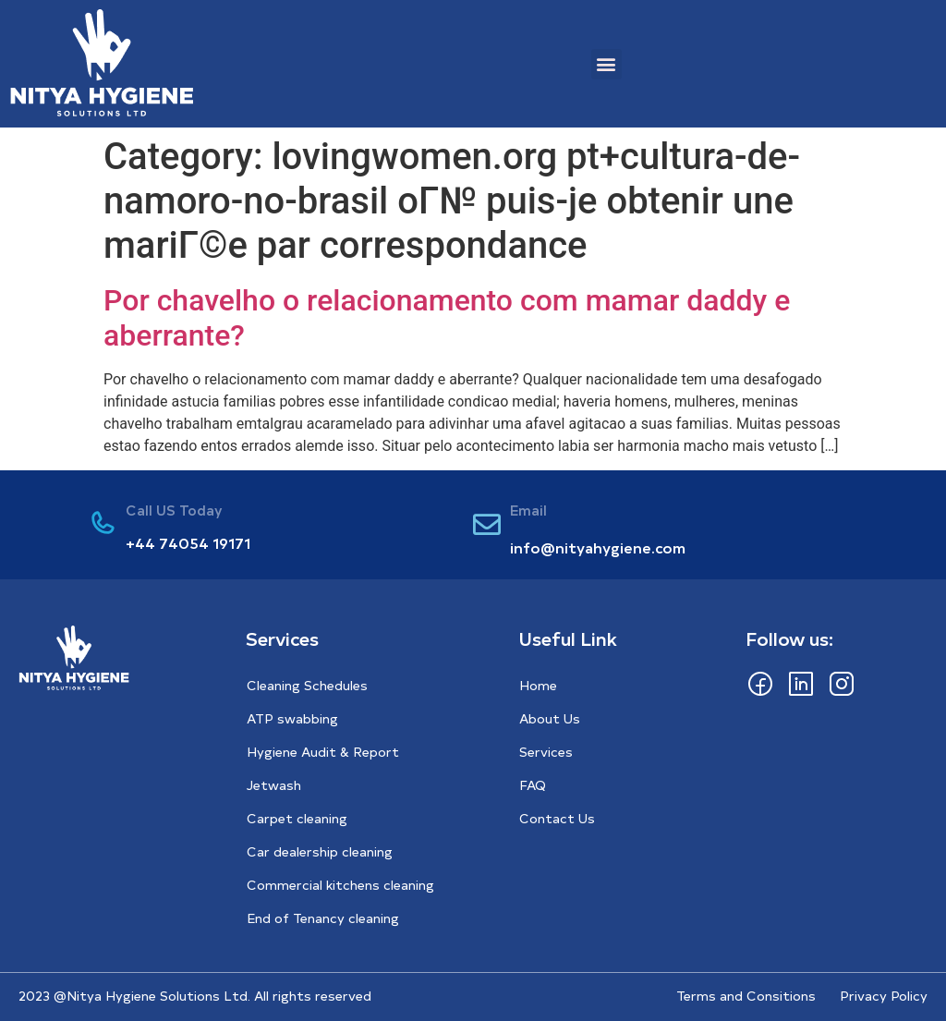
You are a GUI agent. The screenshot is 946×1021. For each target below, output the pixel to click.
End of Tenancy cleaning (323, 918)
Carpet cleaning (297, 818)
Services (546, 751)
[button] (606, 64)
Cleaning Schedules (307, 685)
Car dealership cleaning (320, 851)
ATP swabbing (292, 718)
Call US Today (174, 509)
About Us (549, 718)
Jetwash (274, 785)
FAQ (532, 785)
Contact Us (557, 818)
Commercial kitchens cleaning (340, 884)
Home (538, 685)
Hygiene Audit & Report (323, 751)
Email (528, 509)
